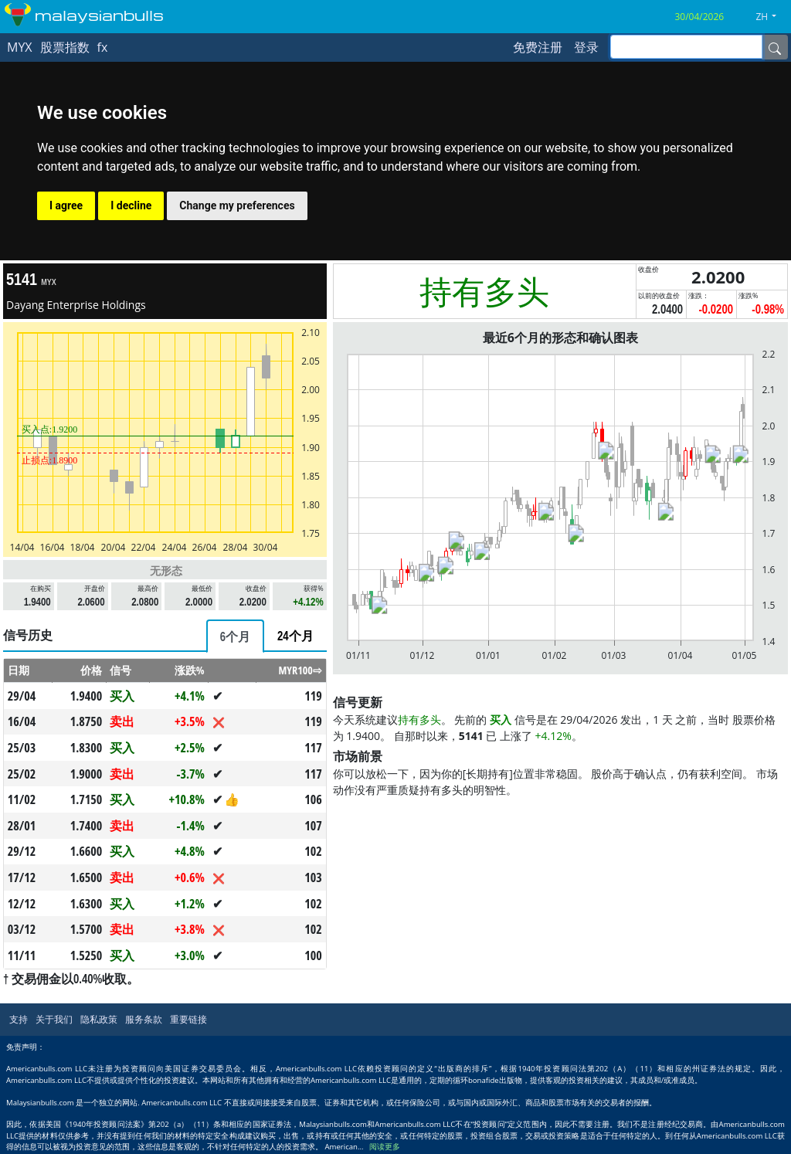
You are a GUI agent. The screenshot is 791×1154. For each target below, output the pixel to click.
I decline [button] (130, 205)
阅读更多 (384, 1147)
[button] (771, 17)
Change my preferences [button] (236, 205)
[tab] (235, 636)
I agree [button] (66, 205)
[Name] (775, 47)
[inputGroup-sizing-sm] (686, 47)
